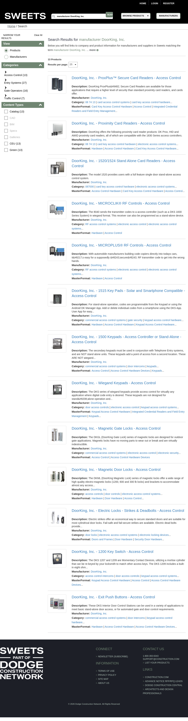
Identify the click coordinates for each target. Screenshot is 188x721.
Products (15, 50)
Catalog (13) (17, 111)
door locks (91, 534)
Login (154, 3)
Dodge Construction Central (163, 685)
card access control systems (113, 102)
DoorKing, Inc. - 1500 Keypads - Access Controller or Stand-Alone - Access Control (126, 339)
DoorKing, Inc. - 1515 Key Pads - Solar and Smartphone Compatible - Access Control (128, 293)
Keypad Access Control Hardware (155, 324)
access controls (94, 493)
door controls (112, 493)
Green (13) (16, 150)
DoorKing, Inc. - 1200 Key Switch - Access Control (112, 552)
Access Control (142, 106)
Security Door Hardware (148, 539)
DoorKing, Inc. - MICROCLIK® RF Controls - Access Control (121, 203)
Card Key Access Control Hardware (112, 106)
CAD (13, 117)
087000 (89, 186)
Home (143, 3)
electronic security (168, 452)
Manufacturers (18, 56)
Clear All (38, 35)
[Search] (85, 16)
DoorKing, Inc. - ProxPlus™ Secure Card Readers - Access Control (126, 78)
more (93, 50)
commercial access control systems (105, 320)
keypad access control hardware (163, 320)
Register (168, 3)
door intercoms (136, 366)
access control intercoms (99, 575)
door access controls (97, 407)
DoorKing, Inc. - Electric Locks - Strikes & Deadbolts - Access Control (128, 511)
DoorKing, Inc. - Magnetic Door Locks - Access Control (116, 470)
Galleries (15, 137)
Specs (13, 130)
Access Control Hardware (119, 148)
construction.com (157, 677)
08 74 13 (90, 102)
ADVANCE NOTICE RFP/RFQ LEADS (163, 681)
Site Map (103, 679)
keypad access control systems (159, 407)
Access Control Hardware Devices (130, 370)
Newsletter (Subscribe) (113, 656)
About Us (103, 683)
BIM (12, 124)
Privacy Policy (107, 675)
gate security (135, 320)
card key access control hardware (151, 102)
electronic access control (132, 224)
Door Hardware (113, 498)
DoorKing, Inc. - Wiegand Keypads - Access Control (114, 383)
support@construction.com (161, 659)
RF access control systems (100, 224)
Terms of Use (106, 671)
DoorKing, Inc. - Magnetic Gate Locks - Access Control (116, 428)
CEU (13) (15, 143)
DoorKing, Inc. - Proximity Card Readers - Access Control (118, 123)
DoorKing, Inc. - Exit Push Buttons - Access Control (113, 597)
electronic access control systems (157, 144)
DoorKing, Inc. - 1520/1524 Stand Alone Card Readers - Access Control (123, 163)
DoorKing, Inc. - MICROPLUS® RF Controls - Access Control (121, 245)
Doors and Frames (102, 539)
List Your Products (157, 662)
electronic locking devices (154, 534)
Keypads (157, 370)
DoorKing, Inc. (99, 97)
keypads (152, 366)
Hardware (97, 148)
